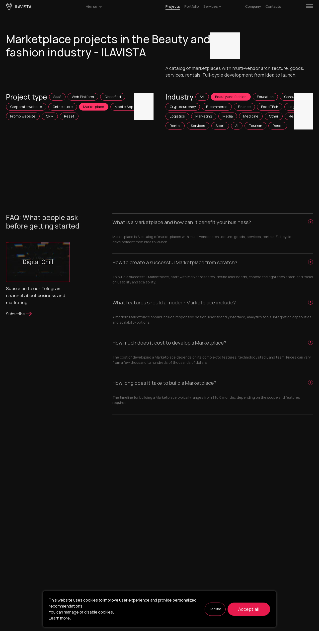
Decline (215, 609)
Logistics (177, 116)
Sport (220, 125)
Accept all (248, 609)
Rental (175, 125)
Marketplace (93, 106)
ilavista (18, 7)
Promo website (22, 116)
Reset (69, 116)
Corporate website (26, 106)
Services (212, 6)
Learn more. (60, 618)
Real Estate (298, 116)
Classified (112, 96)
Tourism (255, 125)
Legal (293, 106)
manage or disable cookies (88, 612)
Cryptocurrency (183, 106)
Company (253, 6)
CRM (50, 116)
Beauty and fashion (230, 96)
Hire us (94, 6)
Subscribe (19, 314)
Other (273, 116)
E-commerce (217, 106)
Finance (244, 106)
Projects (172, 6)
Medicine (250, 116)
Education (265, 96)
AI (236, 125)
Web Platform (83, 96)
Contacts (273, 6)
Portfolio (191, 6)
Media (228, 116)
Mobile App (124, 106)
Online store (63, 106)
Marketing (203, 116)
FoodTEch (269, 106)
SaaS (57, 96)
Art (202, 96)
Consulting (293, 96)
